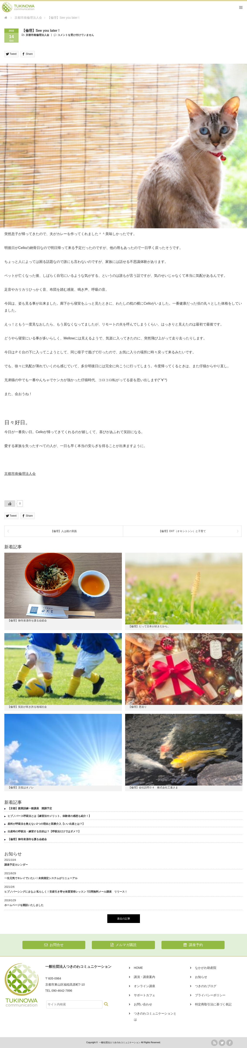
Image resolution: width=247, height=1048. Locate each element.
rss (214, 1043)
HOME (138, 968)
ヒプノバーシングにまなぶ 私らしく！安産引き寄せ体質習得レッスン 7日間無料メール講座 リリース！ (65, 891)
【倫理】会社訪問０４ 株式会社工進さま (153, 787)
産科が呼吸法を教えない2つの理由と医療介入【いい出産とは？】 (46, 823)
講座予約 (193, 945)
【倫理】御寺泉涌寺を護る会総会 (27, 620)
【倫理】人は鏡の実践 (64, 531)
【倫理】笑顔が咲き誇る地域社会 (27, 706)
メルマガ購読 (123, 945)
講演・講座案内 (144, 977)
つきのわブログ (205, 986)
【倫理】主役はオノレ (21, 787)
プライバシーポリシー (210, 995)
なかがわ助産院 (205, 968)
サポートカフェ (144, 995)
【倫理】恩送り (137, 706)
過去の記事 (123, 918)
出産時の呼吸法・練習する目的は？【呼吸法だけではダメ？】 (44, 831)
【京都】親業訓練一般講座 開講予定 (30, 808)
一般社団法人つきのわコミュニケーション (119, 1042)
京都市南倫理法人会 (37, 35)
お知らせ (201, 977)
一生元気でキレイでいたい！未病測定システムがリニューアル (40, 878)
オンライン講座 (144, 986)
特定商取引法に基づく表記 (213, 1004)
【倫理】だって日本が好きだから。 (149, 626)
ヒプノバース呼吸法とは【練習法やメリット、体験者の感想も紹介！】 (49, 816)
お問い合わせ (143, 1004)
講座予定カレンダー (16, 864)
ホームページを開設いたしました (24, 905)
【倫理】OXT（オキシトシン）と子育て (182, 531)
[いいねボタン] (9, 503)
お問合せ (54, 945)
